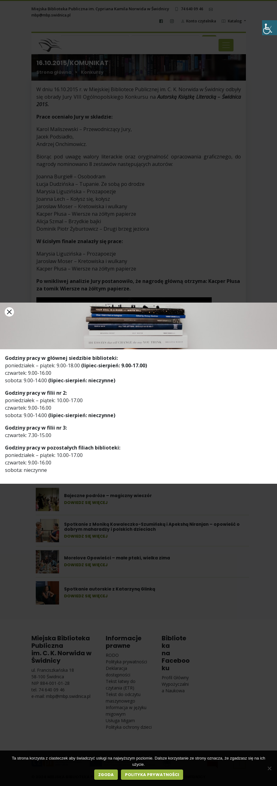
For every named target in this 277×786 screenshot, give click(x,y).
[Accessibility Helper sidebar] (269, 27)
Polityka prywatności (152, 775)
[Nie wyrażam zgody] (269, 768)
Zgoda (106, 775)
